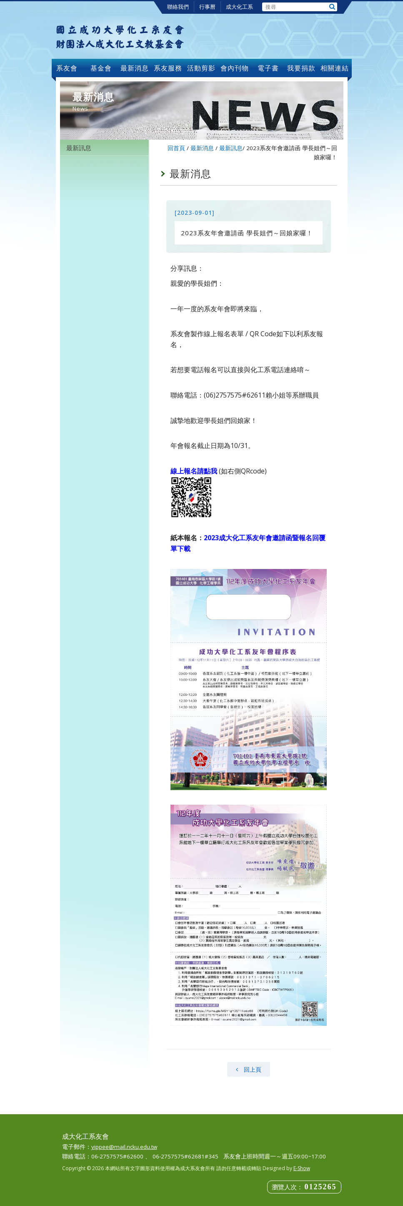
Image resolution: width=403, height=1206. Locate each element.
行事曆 (207, 6)
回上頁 (248, 1069)
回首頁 (176, 148)
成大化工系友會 (120, 36)
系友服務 (168, 68)
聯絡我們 (178, 6)
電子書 (268, 68)
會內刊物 (234, 68)
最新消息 (134, 68)
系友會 (68, 68)
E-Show (301, 1168)
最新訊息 (78, 148)
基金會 (101, 68)
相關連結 (334, 68)
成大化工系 (239, 6)
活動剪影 (201, 68)
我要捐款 (301, 68)
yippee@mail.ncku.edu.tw (124, 1147)
